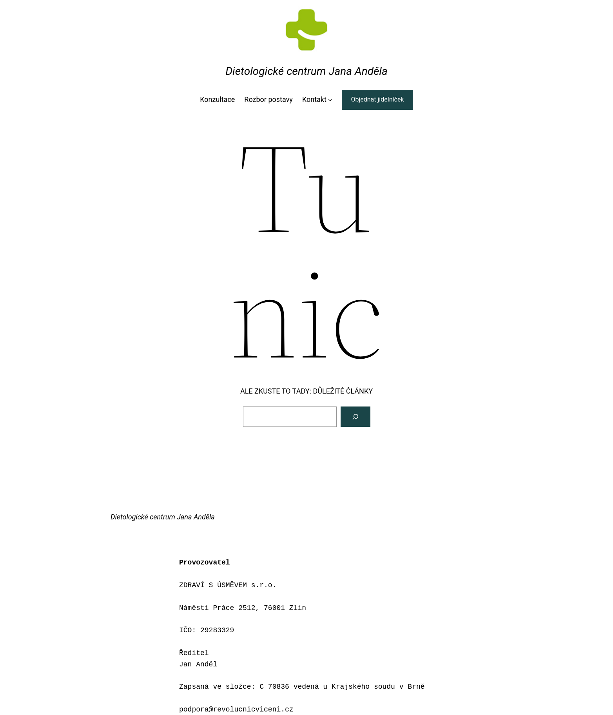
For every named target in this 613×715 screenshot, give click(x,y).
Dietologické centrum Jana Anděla (306, 71)
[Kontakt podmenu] (330, 100)
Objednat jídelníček (377, 99)
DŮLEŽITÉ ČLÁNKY (343, 391)
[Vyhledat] (355, 416)
